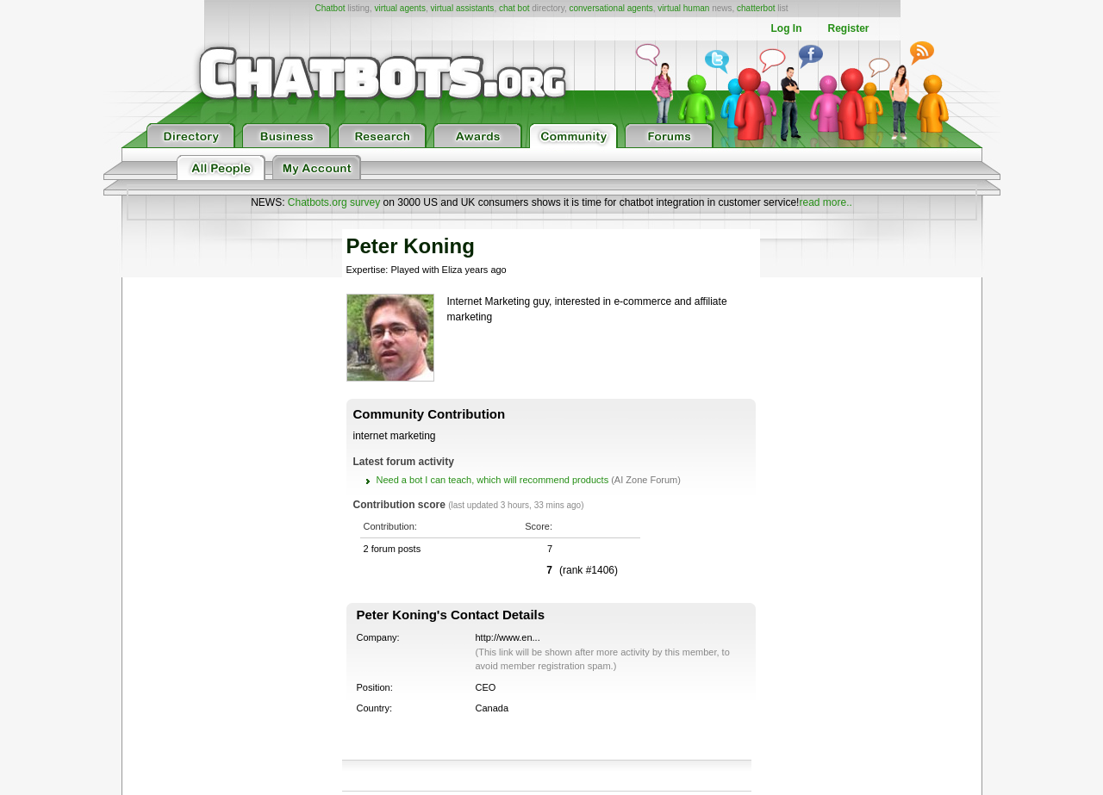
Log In (785, 28)
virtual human (683, 8)
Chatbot (330, 8)
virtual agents (399, 8)
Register (848, 28)
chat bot (514, 8)
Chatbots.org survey (334, 202)
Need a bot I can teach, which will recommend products (493, 480)
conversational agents (610, 8)
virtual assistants (462, 8)
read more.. (825, 202)
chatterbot (756, 8)
